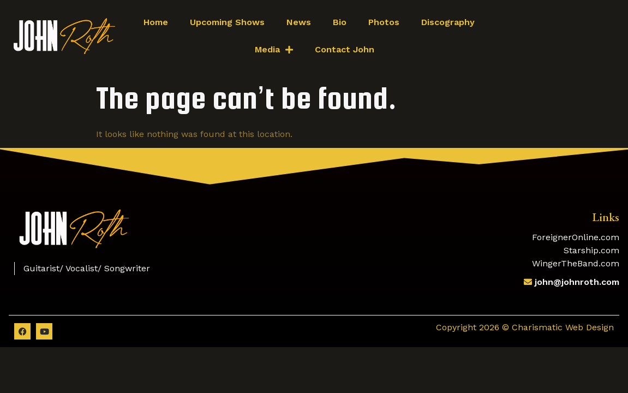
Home (155, 22)
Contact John (344, 49)
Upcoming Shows (227, 22)
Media (274, 49)
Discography (448, 22)
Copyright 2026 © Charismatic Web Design (525, 327)
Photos (383, 22)
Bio (339, 22)
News (298, 22)
